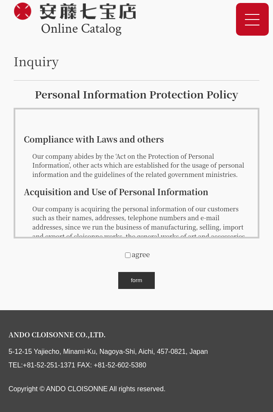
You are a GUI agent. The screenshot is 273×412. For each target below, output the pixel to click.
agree (137, 254)
